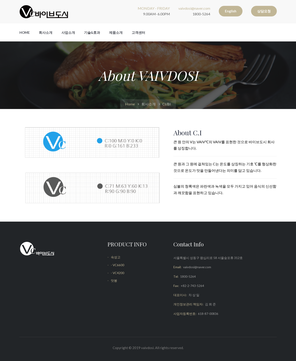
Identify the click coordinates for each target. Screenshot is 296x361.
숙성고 (115, 257)
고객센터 (138, 32)
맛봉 (114, 280)
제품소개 (116, 32)
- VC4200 (117, 273)
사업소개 (68, 32)
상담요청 (264, 11)
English (230, 11)
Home (24, 32)
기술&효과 (92, 32)
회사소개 (45, 32)
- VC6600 (117, 265)
